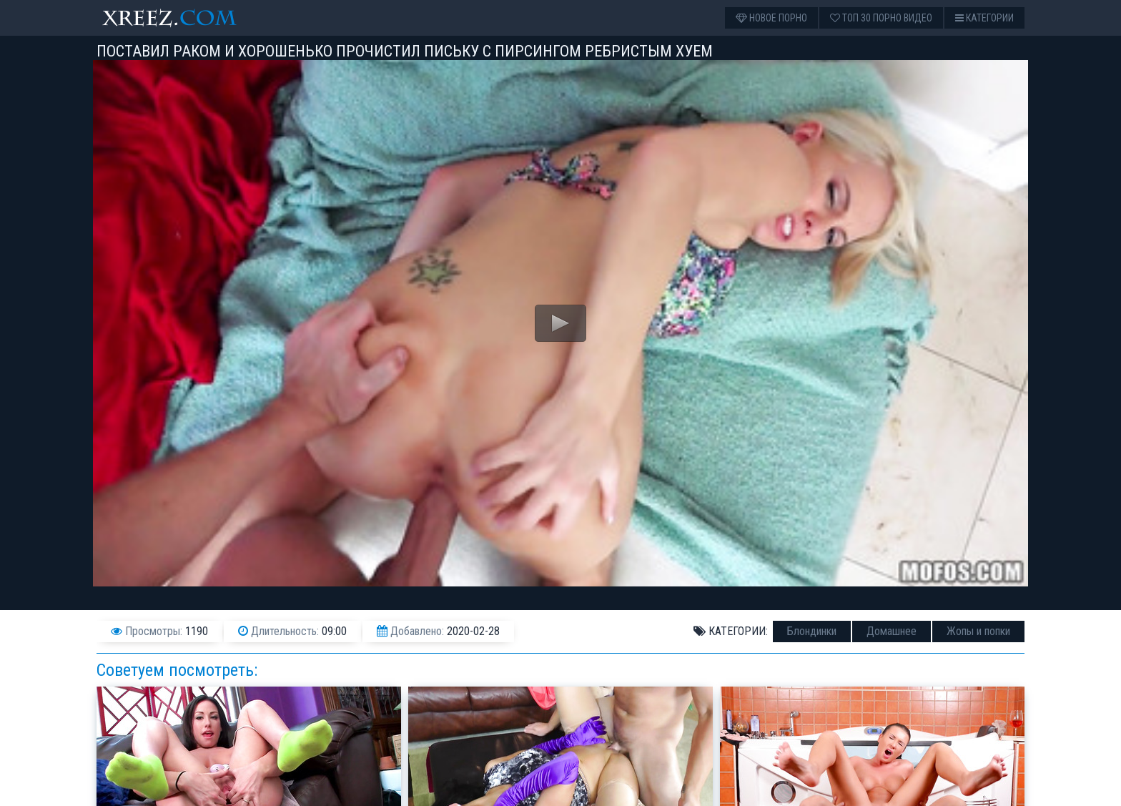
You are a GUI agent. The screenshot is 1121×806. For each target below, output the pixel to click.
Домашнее (891, 631)
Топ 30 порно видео (881, 18)
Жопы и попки (978, 631)
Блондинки (811, 631)
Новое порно (771, 18)
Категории (984, 18)
